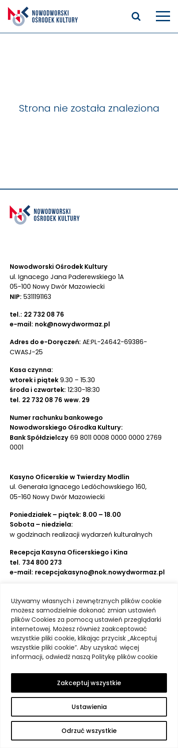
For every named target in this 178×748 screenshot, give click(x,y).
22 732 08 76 (44, 314)
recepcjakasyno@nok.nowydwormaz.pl (100, 572)
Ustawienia (89, 706)
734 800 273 (42, 562)
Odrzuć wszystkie (89, 730)
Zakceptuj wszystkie (89, 682)
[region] (89, 665)
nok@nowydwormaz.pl (72, 324)
